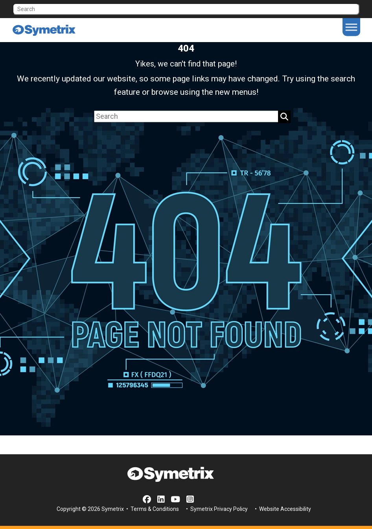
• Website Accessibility (282, 509)
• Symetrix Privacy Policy (216, 509)
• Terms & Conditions (152, 509)
